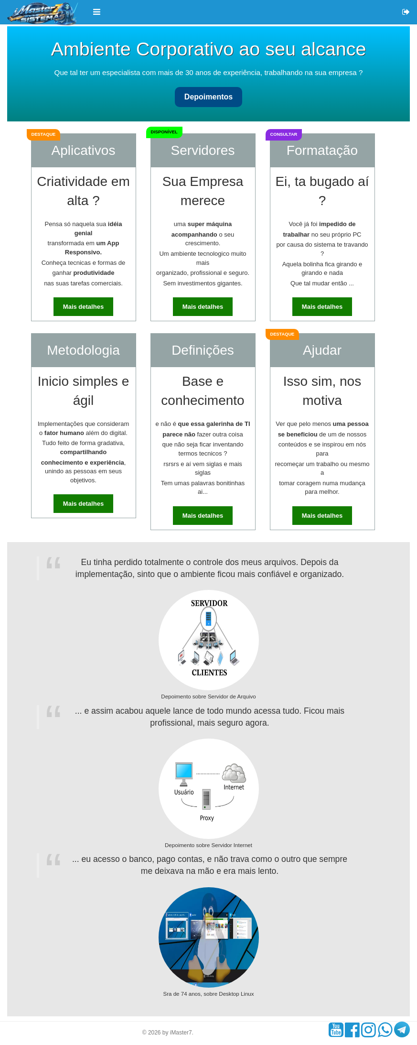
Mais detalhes (83, 306)
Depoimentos (208, 97)
